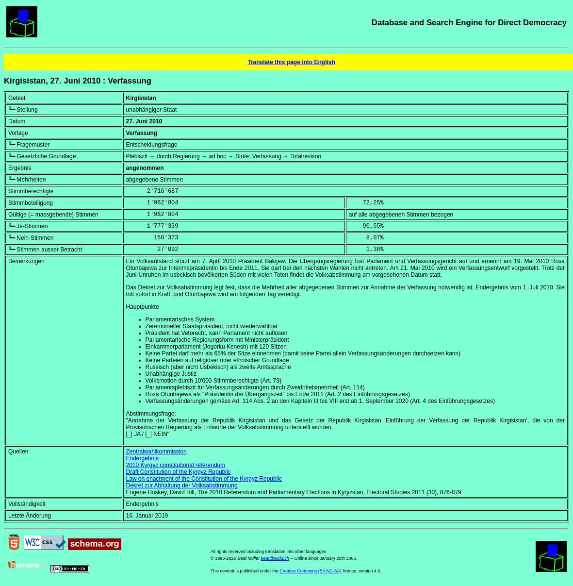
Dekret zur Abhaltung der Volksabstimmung (182, 485)
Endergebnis (142, 458)
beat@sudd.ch (275, 558)
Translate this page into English (291, 62)
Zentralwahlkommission (156, 451)
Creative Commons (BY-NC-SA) (310, 571)
